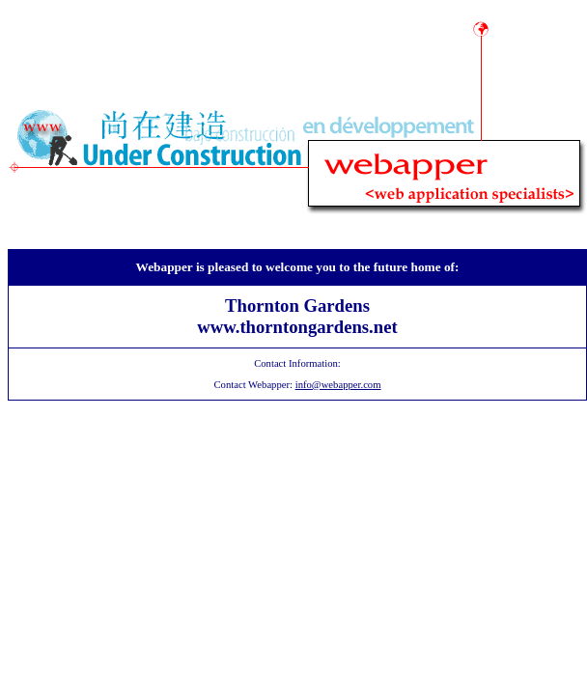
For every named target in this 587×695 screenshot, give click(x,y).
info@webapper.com (338, 384)
